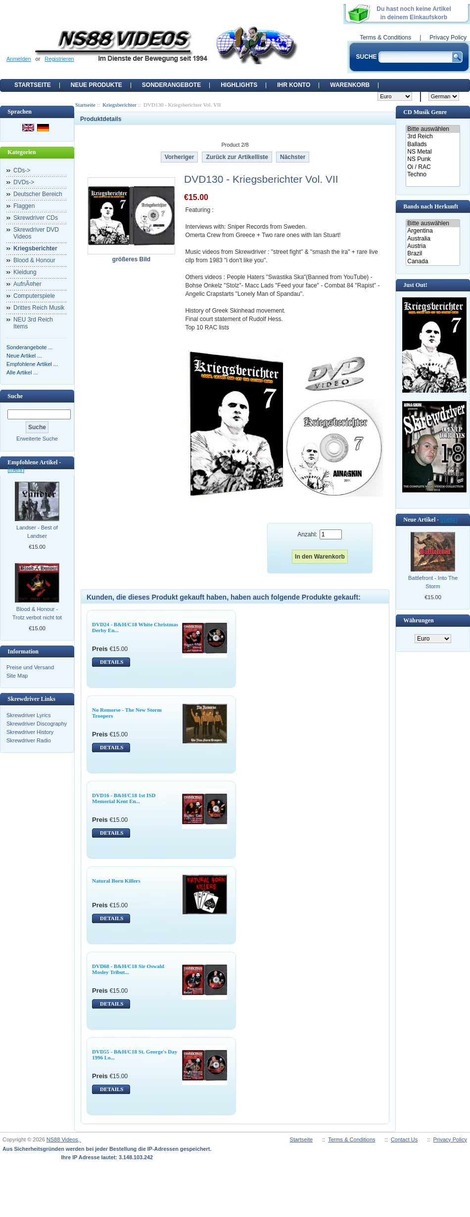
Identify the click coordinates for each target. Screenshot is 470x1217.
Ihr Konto (293, 84)
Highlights (239, 84)
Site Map (17, 676)
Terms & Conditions (385, 37)
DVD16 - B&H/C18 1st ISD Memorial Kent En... (123, 798)
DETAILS (111, 662)
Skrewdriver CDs (35, 217)
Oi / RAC (432, 167)
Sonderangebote (171, 84)
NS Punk (432, 159)
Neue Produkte (96, 84)
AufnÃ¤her (27, 284)
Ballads (432, 144)
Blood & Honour (34, 260)
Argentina (432, 231)
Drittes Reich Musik (38, 307)
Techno (432, 174)
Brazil (432, 253)
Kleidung (25, 272)
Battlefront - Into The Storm (433, 582)
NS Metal (432, 152)
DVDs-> (23, 182)
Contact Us (404, 1139)
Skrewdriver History (29, 732)
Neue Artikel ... (24, 356)
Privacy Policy (448, 37)
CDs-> (21, 170)
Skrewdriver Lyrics (28, 715)
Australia (432, 239)
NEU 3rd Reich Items (33, 323)
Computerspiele (34, 295)
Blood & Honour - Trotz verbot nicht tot (37, 613)
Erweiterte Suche (37, 439)
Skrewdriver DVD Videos (36, 233)
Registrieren (59, 59)
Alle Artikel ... (22, 372)
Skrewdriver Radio (28, 740)
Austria (432, 246)
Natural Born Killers (116, 881)
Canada (432, 261)
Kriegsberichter (119, 105)
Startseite (32, 84)
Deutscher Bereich (37, 194)
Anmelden (18, 59)
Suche (15, 396)
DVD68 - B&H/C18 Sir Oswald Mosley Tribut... (128, 969)
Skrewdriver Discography (36, 724)
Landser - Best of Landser (37, 532)
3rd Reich (432, 136)
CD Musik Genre (425, 112)
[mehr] (15, 469)
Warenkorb (350, 84)
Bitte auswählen (432, 129)
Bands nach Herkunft (430, 206)
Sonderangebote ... (29, 347)
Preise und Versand (30, 667)
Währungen (418, 620)
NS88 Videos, (64, 1139)
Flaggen (24, 206)
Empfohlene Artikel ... (32, 364)
